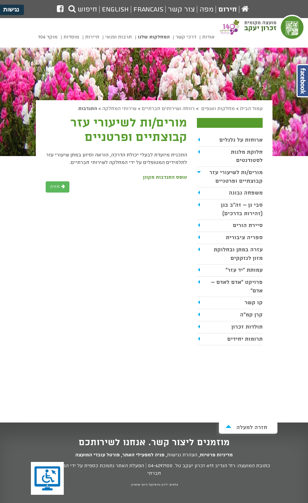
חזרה (57, 187)
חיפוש (82, 9)
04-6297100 (160, 466)
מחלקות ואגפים (217, 109)
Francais (148, 9)
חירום (227, 9)
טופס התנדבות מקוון (165, 177)
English (115, 9)
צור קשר (181, 9)
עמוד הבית (251, 109)
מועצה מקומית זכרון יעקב (275, 31)
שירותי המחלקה (119, 109)
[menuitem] (208, 38)
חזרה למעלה (246, 427)
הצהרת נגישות (182, 455)
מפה (207, 9)
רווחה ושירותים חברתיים (168, 109)
